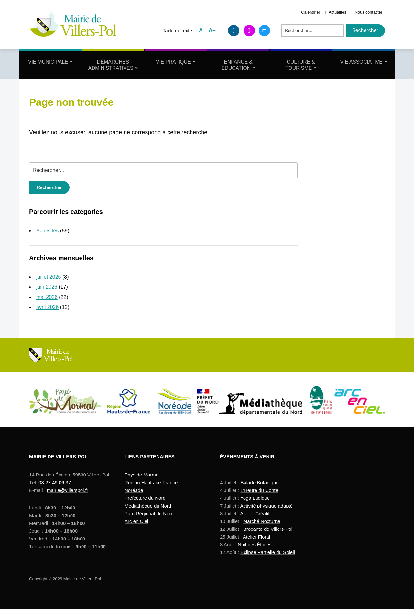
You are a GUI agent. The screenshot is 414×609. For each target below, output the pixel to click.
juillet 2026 (48, 277)
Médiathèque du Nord (148, 505)
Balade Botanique (259, 482)
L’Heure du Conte (259, 490)
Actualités (337, 12)
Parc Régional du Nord (149, 513)
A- (202, 30)
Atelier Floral (256, 537)
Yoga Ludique (255, 498)
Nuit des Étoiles (254, 544)
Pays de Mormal (142, 474)
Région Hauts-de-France (151, 482)
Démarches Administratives (111, 65)
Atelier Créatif (255, 513)
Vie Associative (361, 62)
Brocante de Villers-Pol (267, 529)
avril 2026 (47, 307)
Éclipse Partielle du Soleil (267, 552)
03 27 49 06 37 (54, 482)
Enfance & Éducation (236, 65)
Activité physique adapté (266, 505)
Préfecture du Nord (145, 498)
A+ (212, 30)
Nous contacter (368, 12)
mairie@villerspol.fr (67, 490)
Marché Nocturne (261, 521)
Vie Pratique (173, 62)
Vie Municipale (48, 62)
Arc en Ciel (136, 521)
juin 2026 (46, 287)
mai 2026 (47, 297)
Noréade (134, 490)
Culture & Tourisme (300, 65)
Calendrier (310, 12)
